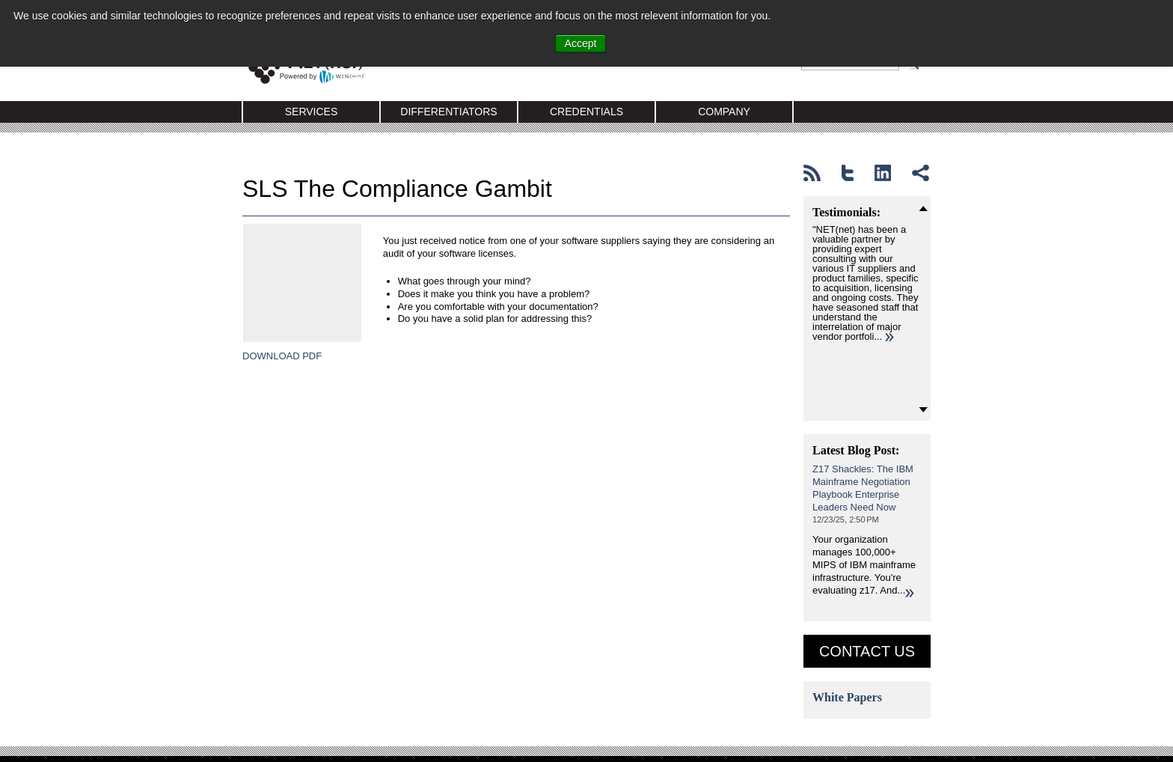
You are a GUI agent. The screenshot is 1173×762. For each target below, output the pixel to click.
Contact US (867, 651)
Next (923, 410)
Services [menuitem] (311, 112)
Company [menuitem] (724, 112)
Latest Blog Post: (855, 450)
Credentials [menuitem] (586, 112)
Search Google (914, 69)
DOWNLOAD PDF (282, 387)
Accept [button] (581, 43)
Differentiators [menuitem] (448, 112)
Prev (923, 208)
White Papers (847, 697)
